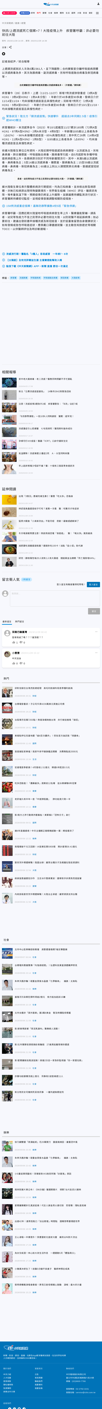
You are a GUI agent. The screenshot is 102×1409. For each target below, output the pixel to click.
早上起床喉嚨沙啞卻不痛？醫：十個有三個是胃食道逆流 (47, 466)
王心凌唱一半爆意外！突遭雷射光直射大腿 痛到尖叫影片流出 (46, 1237)
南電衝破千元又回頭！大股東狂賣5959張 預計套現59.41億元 (46, 847)
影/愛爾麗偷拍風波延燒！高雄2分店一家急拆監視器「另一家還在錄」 (49, 1060)
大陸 (79, 13)
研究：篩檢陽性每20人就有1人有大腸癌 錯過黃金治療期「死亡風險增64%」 (57, 558)
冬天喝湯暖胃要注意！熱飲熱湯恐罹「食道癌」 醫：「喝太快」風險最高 (55, 533)
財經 (35, 696)
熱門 (39, 13)
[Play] (3, 53)
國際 (73, 13)
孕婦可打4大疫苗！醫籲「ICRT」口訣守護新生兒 (43, 441)
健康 (91, 13)
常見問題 (39, 1378)
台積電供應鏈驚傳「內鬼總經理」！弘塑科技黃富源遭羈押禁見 (46, 965)
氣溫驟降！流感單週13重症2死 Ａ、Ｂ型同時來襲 (44, 453)
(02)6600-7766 (79, 1381)
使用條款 (7, 1381)
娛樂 (56, 13)
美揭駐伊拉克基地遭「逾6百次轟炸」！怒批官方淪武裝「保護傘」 (48, 736)
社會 (50, 13)
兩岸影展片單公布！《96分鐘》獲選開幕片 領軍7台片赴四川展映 (48, 1190)
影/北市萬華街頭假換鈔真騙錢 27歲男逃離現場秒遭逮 (42, 1044)
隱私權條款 (8, 1385)
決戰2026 (25, 13)
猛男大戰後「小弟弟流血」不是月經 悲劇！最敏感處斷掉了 (49, 521)
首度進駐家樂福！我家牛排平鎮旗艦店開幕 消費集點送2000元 (46, 751)
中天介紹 (7, 1374)
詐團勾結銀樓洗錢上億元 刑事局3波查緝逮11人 (39, 1076)
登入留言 (93, 584)
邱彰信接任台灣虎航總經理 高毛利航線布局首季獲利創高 (44, 688)
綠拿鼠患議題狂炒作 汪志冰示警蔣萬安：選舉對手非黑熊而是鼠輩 (48, 878)
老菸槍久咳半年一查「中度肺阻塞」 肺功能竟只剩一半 (43, 799)
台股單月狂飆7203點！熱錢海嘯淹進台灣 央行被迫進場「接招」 (47, 720)
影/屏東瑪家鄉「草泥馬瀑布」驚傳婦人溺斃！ (37, 1029)
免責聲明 (7, 1388)
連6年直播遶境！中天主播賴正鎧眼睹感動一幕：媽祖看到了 (44, 831)
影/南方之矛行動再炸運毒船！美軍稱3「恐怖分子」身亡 (42, 815)
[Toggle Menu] (97, 13)
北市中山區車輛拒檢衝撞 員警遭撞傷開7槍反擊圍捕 (41, 949)
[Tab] (20, 622)
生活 (68, 13)
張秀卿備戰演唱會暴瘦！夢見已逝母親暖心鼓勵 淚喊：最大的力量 (48, 1285)
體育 (62, 13)
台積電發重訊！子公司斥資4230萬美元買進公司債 (40, 704)
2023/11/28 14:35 (15, 41)
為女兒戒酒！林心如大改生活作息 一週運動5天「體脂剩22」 (46, 1253)
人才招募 (7, 1378)
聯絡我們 (39, 1381)
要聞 (44, 13)
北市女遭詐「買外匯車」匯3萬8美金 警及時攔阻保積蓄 (43, 1013)
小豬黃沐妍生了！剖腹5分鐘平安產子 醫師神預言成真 (42, 1269)
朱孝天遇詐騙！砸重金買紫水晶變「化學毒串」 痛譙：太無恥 (46, 981)
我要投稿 (39, 1388)
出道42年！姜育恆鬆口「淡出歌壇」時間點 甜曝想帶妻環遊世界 (47, 1221)
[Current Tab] (7, 622)
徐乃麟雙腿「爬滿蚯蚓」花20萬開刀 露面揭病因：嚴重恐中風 (46, 1142)
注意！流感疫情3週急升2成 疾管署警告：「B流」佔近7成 (48, 404)
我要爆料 (39, 1385)
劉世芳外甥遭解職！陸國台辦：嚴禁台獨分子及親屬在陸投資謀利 (47, 862)
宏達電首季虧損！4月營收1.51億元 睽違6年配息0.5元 (42, 767)
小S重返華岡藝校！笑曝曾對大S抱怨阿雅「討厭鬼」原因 (43, 1174)
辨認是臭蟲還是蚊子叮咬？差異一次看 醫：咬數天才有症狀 (49, 509)
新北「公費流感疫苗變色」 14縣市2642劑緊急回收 (45, 391)
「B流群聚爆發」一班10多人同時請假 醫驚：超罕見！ (46, 416)
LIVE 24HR (10, 13)
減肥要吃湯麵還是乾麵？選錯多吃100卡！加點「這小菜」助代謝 (51, 546)
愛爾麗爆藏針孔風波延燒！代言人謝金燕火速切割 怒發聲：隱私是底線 (50, 1205)
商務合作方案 (9, 1392)
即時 (33, 13)
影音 (85, 13)
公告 (37, 1374)
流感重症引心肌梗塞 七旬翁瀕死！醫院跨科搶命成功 (45, 428)
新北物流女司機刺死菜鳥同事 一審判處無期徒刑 (39, 1092)
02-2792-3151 (82, 1389)
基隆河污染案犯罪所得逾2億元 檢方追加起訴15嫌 (40, 997)
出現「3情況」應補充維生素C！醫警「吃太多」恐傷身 (46, 496)
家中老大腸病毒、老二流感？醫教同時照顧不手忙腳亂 (45, 379)
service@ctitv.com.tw (85, 1392)
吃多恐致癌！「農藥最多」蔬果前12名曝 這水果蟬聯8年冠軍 (46, 783)
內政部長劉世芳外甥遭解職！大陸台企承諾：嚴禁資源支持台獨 (46, 894)
